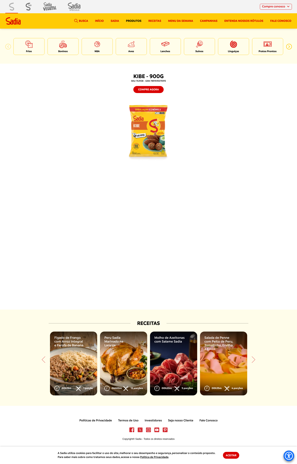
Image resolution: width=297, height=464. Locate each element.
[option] (29, 46)
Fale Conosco (208, 420)
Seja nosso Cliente (180, 420)
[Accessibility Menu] (289, 456)
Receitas (154, 21)
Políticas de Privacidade (95, 420)
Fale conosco (280, 21)
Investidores (153, 420)
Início (99, 21)
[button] (8, 46)
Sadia (115, 21)
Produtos (133, 21)
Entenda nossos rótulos (243, 21)
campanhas (208, 21)
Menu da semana (180, 21)
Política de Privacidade (154, 457)
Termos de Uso (128, 420)
